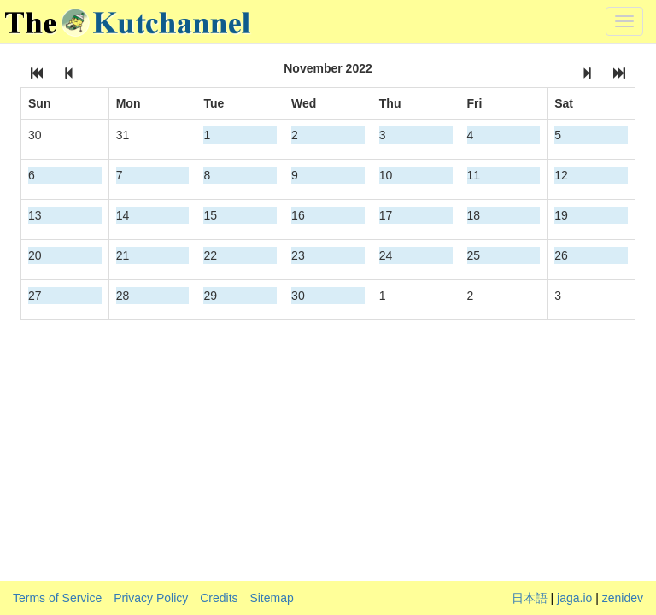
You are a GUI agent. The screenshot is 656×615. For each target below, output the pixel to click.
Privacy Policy (151, 598)
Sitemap (271, 598)
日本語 (530, 598)
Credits (218, 598)
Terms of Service (57, 598)
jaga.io (574, 598)
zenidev (622, 598)
